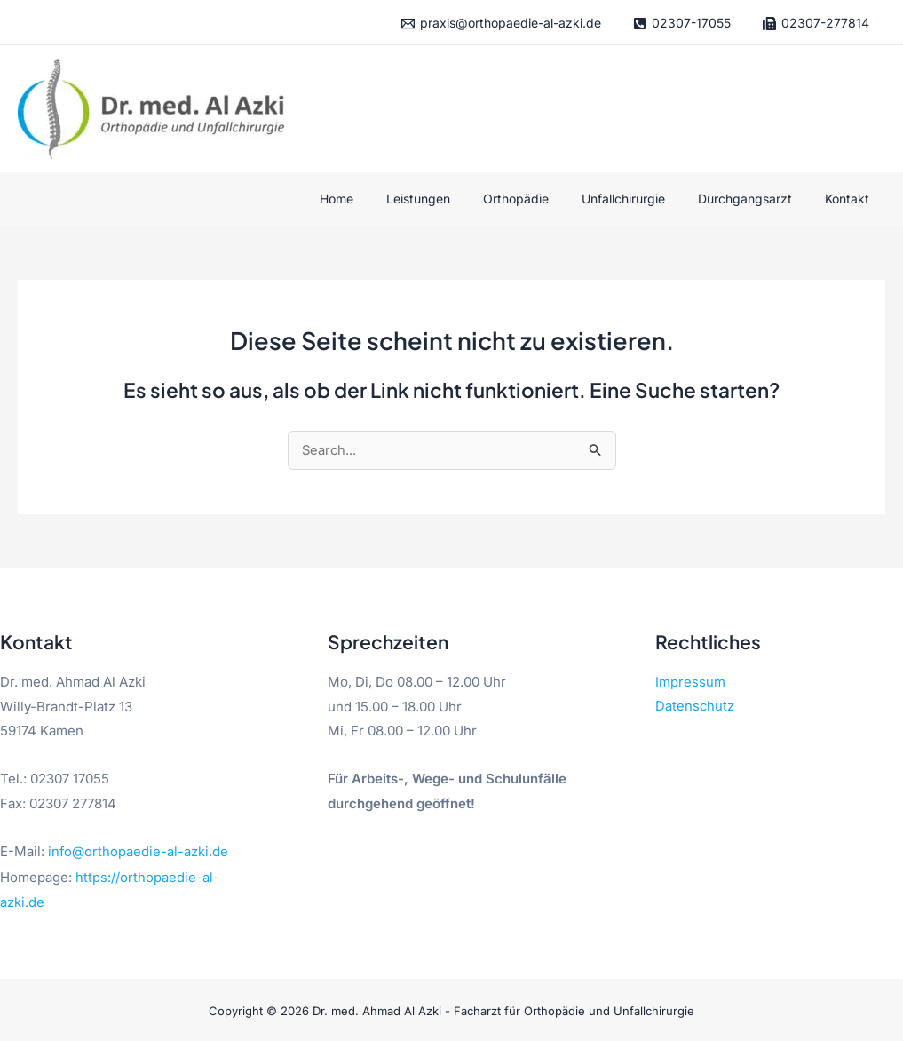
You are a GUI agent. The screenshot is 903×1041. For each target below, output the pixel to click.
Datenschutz (695, 708)
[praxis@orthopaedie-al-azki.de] (501, 23)
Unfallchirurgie (643, 198)
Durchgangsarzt (756, 198)
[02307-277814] (815, 23)
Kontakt (850, 198)
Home (380, 198)
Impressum (690, 683)
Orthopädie (543, 198)
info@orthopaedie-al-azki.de (138, 852)
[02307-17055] (681, 23)
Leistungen (454, 198)
